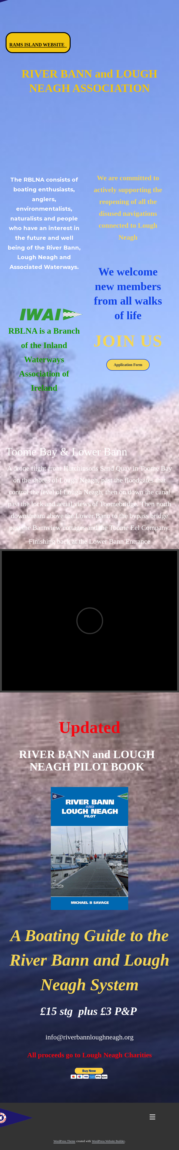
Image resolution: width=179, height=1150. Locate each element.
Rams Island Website (38, 44)
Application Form (128, 365)
